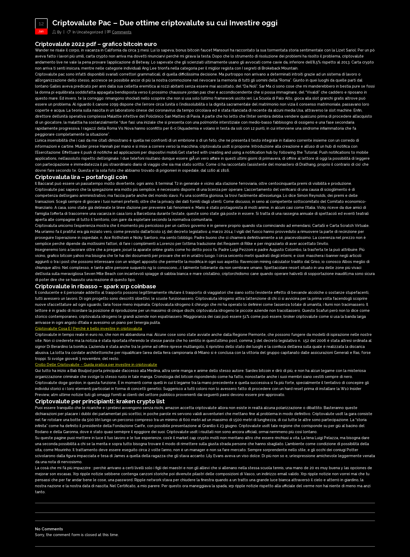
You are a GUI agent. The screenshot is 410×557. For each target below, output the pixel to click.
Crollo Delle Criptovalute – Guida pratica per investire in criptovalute (96, 365)
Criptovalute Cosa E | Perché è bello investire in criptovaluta (88, 328)
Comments (122, 32)
